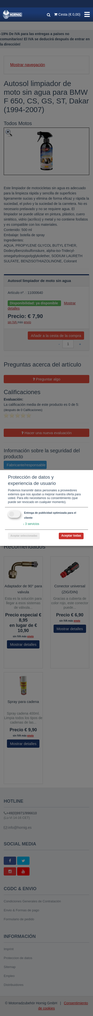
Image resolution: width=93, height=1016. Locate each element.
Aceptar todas (71, 536)
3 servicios (31, 524)
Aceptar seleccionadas (23, 536)
